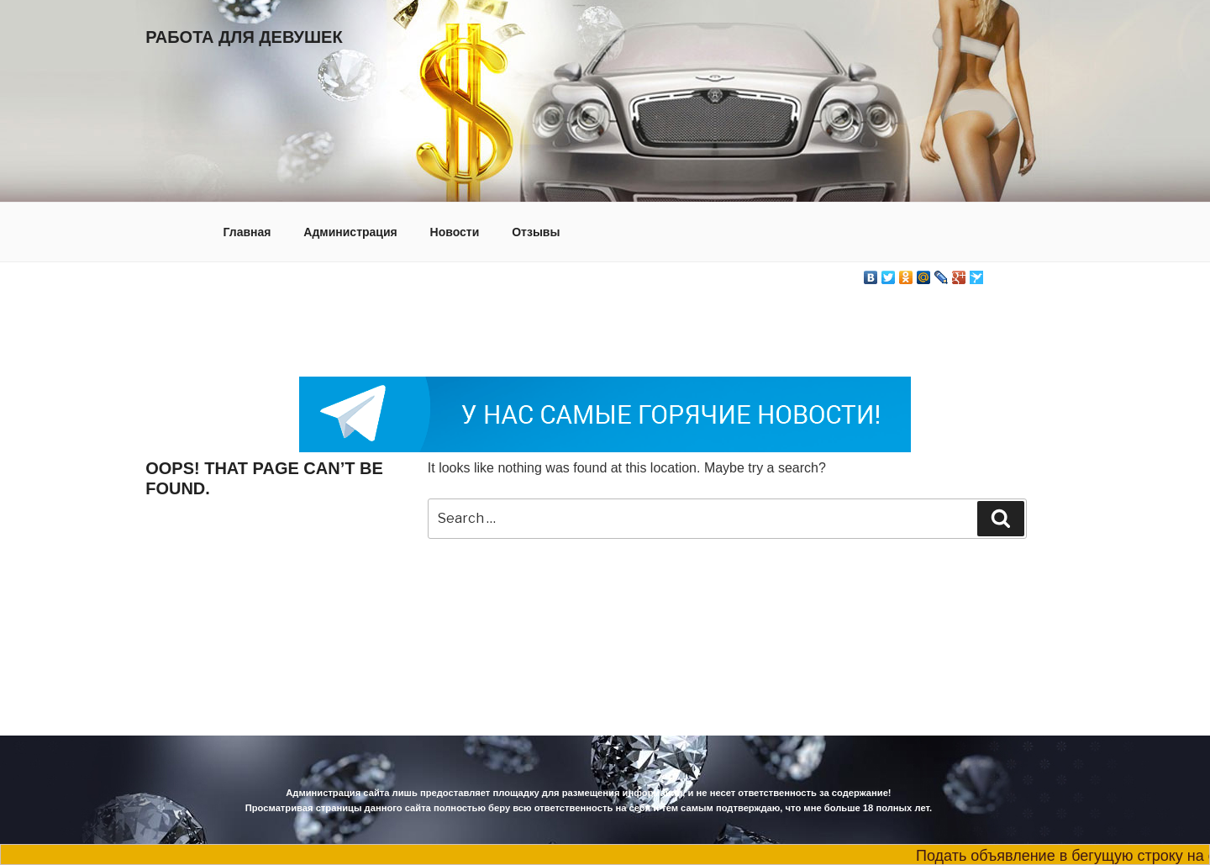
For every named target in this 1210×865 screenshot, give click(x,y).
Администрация (350, 232)
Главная (247, 232)
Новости (455, 232)
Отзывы (536, 232)
